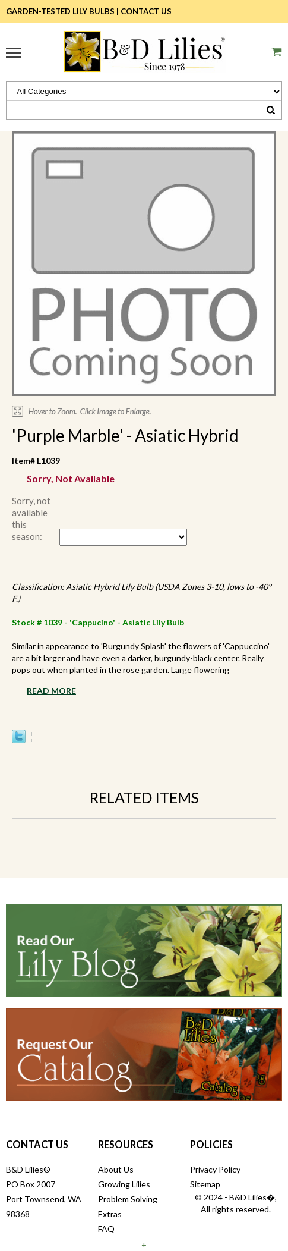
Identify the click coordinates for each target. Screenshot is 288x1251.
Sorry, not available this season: (31, 518)
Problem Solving (127, 1199)
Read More (51, 691)
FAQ (106, 1229)
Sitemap (205, 1184)
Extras (110, 1214)
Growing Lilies (124, 1184)
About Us (116, 1169)
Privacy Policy (215, 1169)
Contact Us (146, 11)
